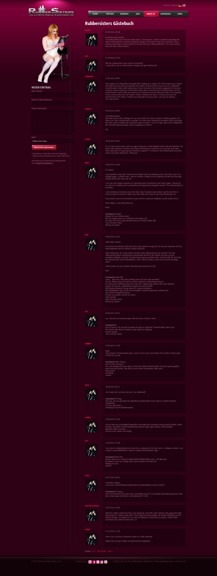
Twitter (90, 562)
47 (109, 551)
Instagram (102, 562)
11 (99, 551)
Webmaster (137, 561)
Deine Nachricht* (39, 108)
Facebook (94, 562)
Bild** (34, 137)
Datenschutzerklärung (44, 163)
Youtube (105, 562)
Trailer (116, 561)
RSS (98, 562)
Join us (123, 561)
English (184, 5)
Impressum (148, 561)
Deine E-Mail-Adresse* (42, 100)
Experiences (165, 14)
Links (180, 14)
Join (138, 14)
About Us (151, 14)
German (180, 5)
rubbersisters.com (51, 10)
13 (104, 551)
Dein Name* (37, 91)
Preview (110, 14)
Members (124, 14)
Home (95, 14)
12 (101, 551)
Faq (129, 561)
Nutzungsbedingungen (164, 561)
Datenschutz (180, 561)
